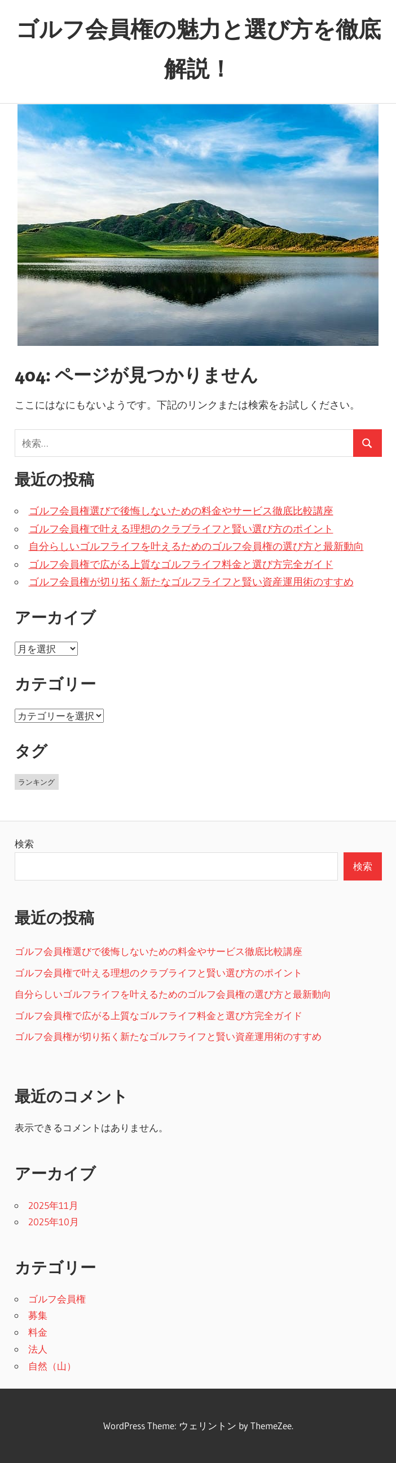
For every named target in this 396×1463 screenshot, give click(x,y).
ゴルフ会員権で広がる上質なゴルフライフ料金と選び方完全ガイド (181, 564)
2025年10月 (53, 1222)
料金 (37, 1332)
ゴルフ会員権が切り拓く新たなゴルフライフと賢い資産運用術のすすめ (191, 582)
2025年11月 (53, 1205)
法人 (37, 1349)
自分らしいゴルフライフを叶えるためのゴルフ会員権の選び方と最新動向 (196, 546)
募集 (37, 1315)
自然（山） (52, 1366)
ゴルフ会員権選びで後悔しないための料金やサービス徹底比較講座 (181, 511)
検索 (24, 844)
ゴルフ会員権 (57, 1299)
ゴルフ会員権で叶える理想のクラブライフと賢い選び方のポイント (181, 529)
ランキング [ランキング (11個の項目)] (36, 781)
